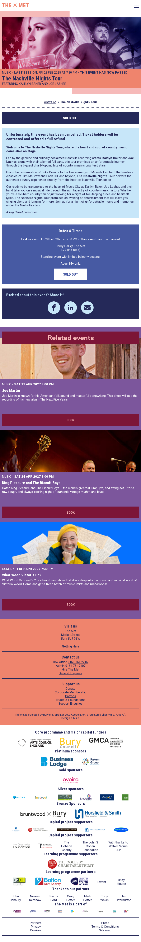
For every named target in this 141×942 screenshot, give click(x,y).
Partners (36, 923)
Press (105, 923)
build (76, 718)
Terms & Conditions (105, 926)
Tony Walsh (104, 898)
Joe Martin (11, 390)
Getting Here (70, 646)
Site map (105, 930)
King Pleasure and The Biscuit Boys (31, 482)
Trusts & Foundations (70, 700)
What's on (50, 102)
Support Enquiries (70, 703)
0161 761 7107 (75, 666)
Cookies (35, 930)
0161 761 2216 (78, 662)
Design (65, 718)
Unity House (121, 882)
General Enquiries (70, 673)
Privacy (36, 926)
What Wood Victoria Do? (21, 575)
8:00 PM (48, 384)
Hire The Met (70, 669)
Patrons (70, 696)
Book (71, 420)
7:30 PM (47, 569)
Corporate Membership (70, 692)
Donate (70, 688)
